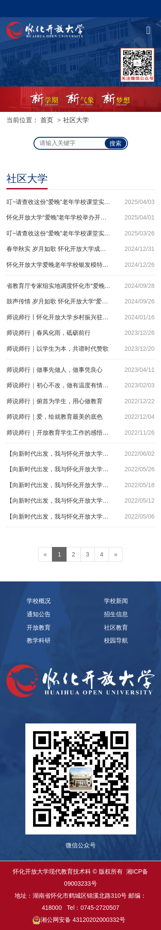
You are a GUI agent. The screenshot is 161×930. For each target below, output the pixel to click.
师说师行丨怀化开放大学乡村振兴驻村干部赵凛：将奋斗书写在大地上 (80, 317)
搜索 (115, 143)
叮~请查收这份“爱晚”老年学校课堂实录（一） (67, 233)
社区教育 (116, 627)
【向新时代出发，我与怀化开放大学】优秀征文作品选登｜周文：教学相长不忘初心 (80, 485)
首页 (46, 120)
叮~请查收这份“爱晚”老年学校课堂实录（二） (67, 201)
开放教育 (39, 627)
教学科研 (39, 640)
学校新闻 (116, 600)
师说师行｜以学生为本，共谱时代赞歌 (57, 348)
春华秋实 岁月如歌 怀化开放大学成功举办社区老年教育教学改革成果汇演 (80, 248)
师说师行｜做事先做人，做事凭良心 (54, 369)
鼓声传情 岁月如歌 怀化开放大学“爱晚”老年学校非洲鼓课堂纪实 (80, 301)
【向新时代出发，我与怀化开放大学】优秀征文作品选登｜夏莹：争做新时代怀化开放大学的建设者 (80, 500)
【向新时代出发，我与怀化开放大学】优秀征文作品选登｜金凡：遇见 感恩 (80, 453)
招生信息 (116, 614)
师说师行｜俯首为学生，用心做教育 (54, 401)
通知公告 (39, 614)
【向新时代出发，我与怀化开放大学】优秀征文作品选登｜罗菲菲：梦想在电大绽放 (80, 516)
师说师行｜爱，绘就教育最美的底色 (54, 416)
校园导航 (116, 640)
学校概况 (39, 600)
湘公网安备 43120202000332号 (83, 919)
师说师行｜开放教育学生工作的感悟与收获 (63, 432)
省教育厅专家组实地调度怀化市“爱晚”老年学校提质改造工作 (80, 285)
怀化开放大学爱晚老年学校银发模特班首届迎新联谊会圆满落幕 (80, 264)
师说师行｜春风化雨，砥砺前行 (48, 332)
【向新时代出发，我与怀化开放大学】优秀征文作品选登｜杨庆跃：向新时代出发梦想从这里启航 (80, 469)
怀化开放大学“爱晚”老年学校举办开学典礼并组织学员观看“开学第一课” (80, 217)
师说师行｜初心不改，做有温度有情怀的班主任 (69, 385)
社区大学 (76, 120)
